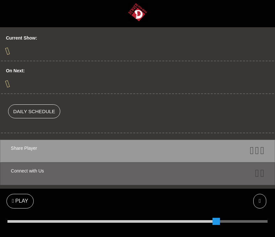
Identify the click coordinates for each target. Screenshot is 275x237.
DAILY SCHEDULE (34, 111)
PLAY (20, 201)
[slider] (216, 221)
